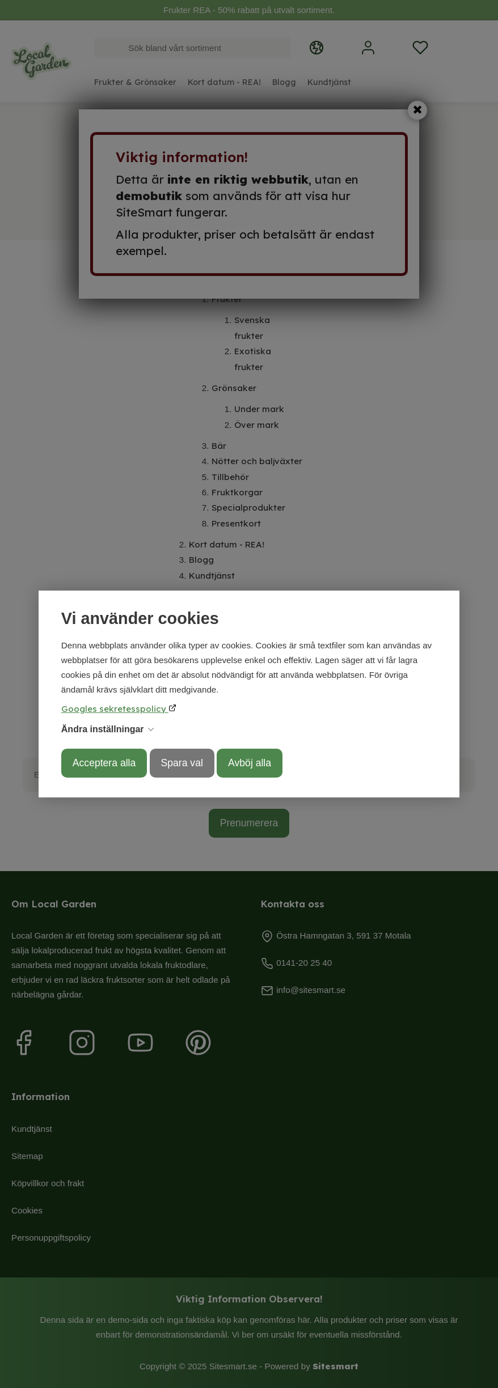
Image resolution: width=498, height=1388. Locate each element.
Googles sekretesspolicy (114, 708)
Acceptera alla (104, 763)
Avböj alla (249, 763)
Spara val (182, 763)
